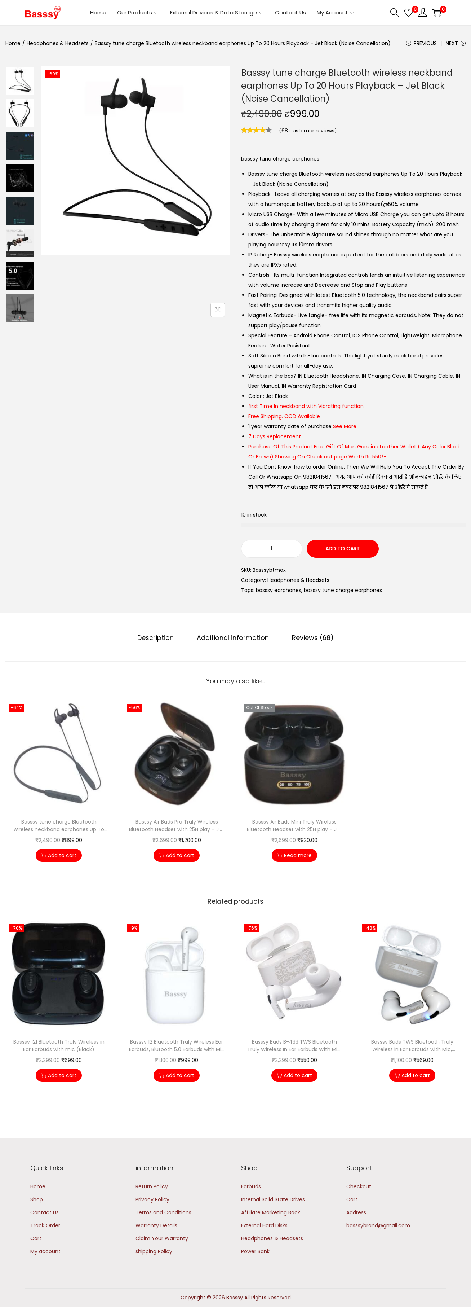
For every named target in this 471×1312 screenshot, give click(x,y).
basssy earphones (278, 590)
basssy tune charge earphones (343, 590)
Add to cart (342, 548)
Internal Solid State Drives (273, 1199)
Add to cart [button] (58, 855)
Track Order (45, 1225)
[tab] (155, 638)
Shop (36, 1199)
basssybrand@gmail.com (378, 1225)
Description (155, 637)
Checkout (358, 1186)
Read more (294, 855)
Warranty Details (156, 1225)
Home (13, 43)
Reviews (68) (313, 637)
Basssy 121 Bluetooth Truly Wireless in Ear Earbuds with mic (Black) (59, 1045)
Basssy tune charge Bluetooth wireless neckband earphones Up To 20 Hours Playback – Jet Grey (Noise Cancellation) (59, 825)
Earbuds (251, 1186)
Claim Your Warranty (161, 1238)
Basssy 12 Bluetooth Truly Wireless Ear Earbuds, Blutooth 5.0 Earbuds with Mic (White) (177, 1045)
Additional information (233, 637)
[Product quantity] (271, 549)
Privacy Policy (152, 1199)
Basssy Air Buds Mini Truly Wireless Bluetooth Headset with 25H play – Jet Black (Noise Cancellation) (294, 825)
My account (45, 1251)
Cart (35, 1238)
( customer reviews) (308, 130)
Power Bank (255, 1251)
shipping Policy (153, 1251)
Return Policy (151, 1186)
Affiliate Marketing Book (270, 1212)
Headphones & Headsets (58, 43)
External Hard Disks (264, 1225)
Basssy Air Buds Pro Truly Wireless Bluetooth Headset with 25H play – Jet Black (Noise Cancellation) (176, 825)
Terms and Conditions (163, 1212)
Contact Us (44, 1212)
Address (356, 1212)
